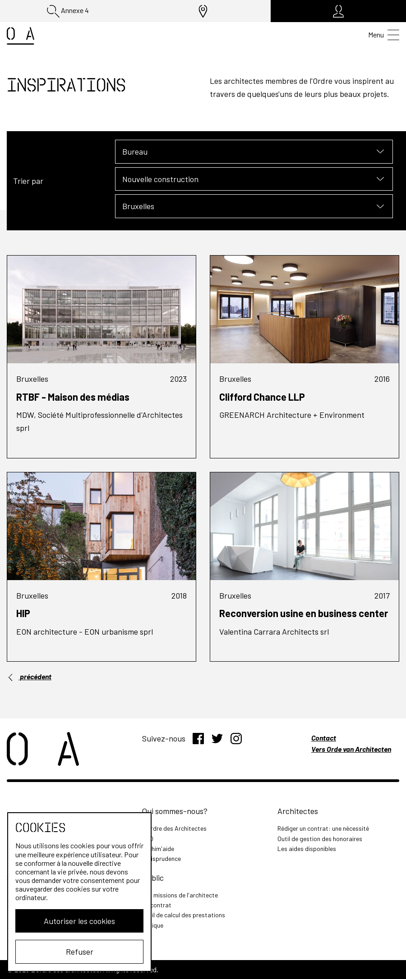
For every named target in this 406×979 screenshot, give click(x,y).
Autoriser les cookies (79, 921)
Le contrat (156, 905)
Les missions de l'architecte (180, 895)
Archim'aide (158, 848)
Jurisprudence (161, 858)
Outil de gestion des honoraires (319, 838)
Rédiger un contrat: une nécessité (323, 828)
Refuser (79, 951)
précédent (29, 676)
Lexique (152, 925)
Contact (323, 737)
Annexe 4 (68, 11)
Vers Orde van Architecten (351, 749)
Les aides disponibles (306, 848)
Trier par (28, 181)
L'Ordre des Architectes (174, 828)
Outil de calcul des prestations (183, 915)
